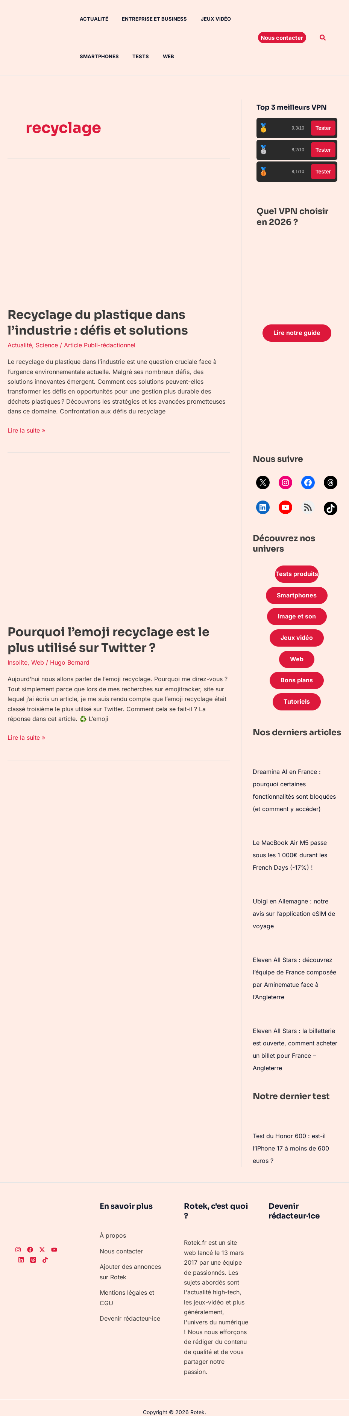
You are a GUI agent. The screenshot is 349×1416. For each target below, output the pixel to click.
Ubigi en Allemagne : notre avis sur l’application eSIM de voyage (294, 910)
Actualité (89, 19)
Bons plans (297, 681)
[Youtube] (54, 1240)
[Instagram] (18, 1240)
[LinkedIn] (21, 1250)
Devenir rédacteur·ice (130, 1306)
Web (160, 56)
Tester (323, 128)
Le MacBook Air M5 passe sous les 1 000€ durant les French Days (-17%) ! (290, 853)
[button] (282, 37)
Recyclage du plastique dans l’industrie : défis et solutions (98, 322)
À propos (113, 1225)
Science (47, 345)
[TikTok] (45, 1250)
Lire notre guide (296, 333)
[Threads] (33, 1250)
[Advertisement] (297, 399)
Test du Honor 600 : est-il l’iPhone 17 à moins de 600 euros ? (291, 1139)
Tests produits (296, 574)
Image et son (297, 616)
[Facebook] (30, 1240)
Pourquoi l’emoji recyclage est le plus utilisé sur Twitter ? (109, 639)
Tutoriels (297, 702)
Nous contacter (121, 1240)
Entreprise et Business (148, 19)
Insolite (17, 662)
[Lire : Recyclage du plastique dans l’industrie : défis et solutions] (119, 235)
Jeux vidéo (208, 19)
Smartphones (94, 56)
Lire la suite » (26, 429)
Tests (134, 56)
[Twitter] (42, 1240)
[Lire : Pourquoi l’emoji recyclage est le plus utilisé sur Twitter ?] (119, 540)
